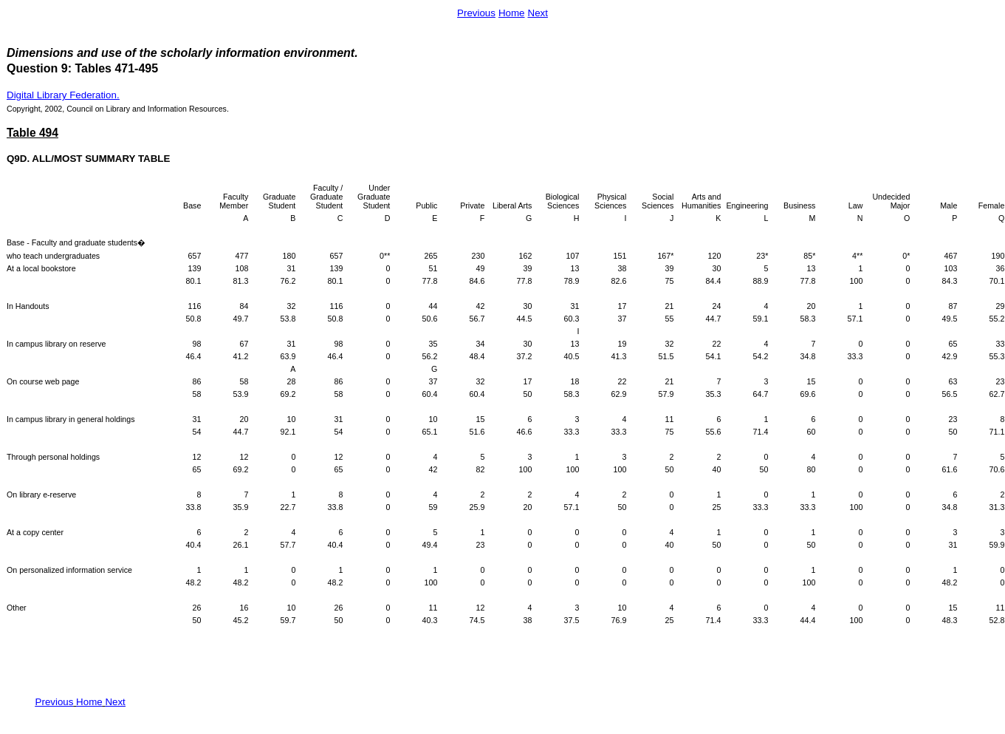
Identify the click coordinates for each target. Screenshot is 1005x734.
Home (511, 12)
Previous (476, 12)
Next (538, 12)
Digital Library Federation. (63, 95)
